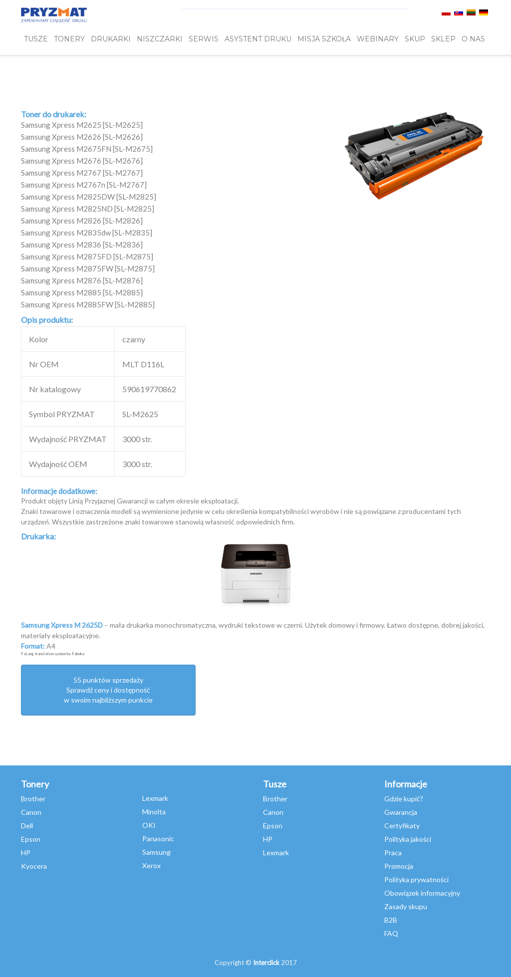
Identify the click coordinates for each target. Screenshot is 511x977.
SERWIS (204, 38)
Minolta (154, 811)
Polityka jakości (407, 839)
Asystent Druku (258, 38)
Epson (30, 839)
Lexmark (155, 798)
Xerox (151, 865)
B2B (390, 920)
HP (25, 852)
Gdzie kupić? (403, 798)
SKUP (415, 38)
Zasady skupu (405, 906)
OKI (149, 825)
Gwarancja (400, 812)
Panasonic (158, 838)
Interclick (266, 963)
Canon (31, 812)
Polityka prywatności (416, 879)
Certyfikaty (402, 825)
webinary (378, 38)
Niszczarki (160, 38)
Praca (393, 852)
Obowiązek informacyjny (422, 893)
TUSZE (36, 38)
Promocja (398, 866)
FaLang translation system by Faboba (52, 653)
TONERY (69, 38)
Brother (33, 798)
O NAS (473, 38)
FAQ (391, 933)
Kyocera (34, 866)
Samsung (156, 852)
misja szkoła (324, 38)
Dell (27, 825)
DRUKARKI (111, 38)
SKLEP (443, 38)
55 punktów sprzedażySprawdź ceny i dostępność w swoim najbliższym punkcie (108, 690)
